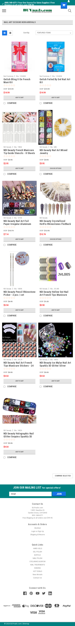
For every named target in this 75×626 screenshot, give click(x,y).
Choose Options (55, 168)
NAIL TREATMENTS (37, 565)
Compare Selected (63, 476)
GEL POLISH (37, 552)
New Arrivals (37, 575)
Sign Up (41, 531)
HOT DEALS (37, 571)
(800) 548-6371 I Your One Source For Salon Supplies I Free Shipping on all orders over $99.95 (28, 4)
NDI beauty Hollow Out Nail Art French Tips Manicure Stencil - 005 (54, 294)
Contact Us (37, 578)
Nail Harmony (8, 76)
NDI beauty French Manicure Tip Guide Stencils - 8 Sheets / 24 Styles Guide (19, 153)
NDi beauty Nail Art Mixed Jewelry (53, 152)
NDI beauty (7, 147)
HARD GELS (37, 548)
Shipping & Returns (37, 535)
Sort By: (26, 33)
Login (33, 531)
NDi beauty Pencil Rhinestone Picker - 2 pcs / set (19, 293)
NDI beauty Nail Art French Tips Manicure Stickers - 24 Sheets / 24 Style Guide (19, 365)
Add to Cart (20, 97)
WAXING (37, 568)
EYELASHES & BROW (38, 562)
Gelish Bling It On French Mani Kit (17, 81)
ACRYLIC (37, 555)
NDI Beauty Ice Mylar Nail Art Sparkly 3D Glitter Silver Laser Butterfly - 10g (55, 365)
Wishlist (37, 528)
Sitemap (26, 624)
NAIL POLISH (37, 558)
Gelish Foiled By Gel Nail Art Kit (55, 81)
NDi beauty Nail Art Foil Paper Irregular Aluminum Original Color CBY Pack (17, 223)
